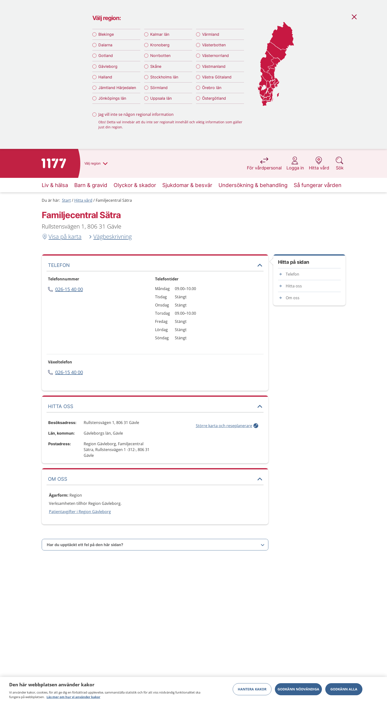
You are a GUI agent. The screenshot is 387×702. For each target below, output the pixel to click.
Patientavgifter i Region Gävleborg (80, 511)
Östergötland (214, 98)
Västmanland (213, 66)
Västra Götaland (216, 77)
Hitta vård (83, 200)
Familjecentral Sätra (114, 200)
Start (66, 200)
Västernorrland (215, 55)
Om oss (292, 297)
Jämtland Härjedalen (117, 87)
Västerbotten (214, 44)
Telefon (292, 274)
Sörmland (159, 87)
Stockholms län (164, 77)
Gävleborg (107, 66)
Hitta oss (294, 286)
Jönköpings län (112, 98)
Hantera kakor (252, 689)
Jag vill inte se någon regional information (136, 114)
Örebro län (211, 87)
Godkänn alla (343, 689)
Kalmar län (159, 34)
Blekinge (106, 34)
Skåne (155, 66)
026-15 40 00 (69, 289)
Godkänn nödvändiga (298, 689)
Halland (105, 77)
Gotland (105, 55)
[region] (193, 689)
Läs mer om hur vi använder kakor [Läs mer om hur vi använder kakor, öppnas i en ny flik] (73, 697)
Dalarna (105, 44)
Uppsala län (161, 98)
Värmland (210, 34)
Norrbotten (160, 55)
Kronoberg (160, 44)
